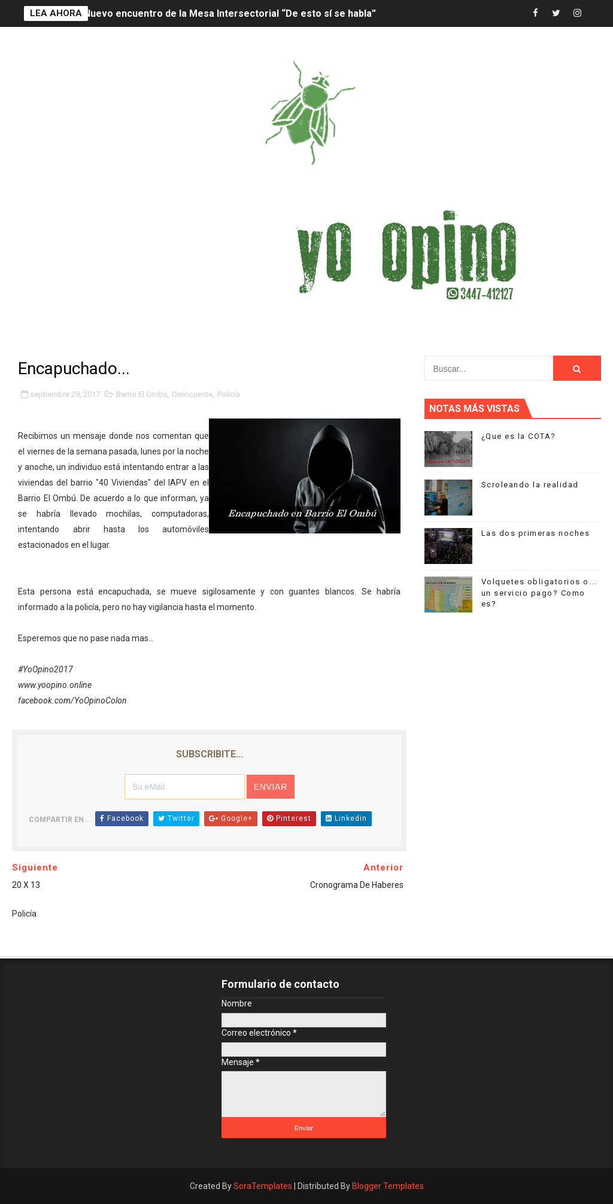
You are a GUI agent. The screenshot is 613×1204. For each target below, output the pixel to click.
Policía (228, 394)
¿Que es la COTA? (518, 436)
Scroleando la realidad (530, 484)
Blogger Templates (388, 1186)
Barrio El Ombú (141, 394)
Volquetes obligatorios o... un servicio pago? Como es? (539, 592)
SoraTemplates (262, 1186)
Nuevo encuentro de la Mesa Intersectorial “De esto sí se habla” (230, 13)
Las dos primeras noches (535, 533)
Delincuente (192, 394)
